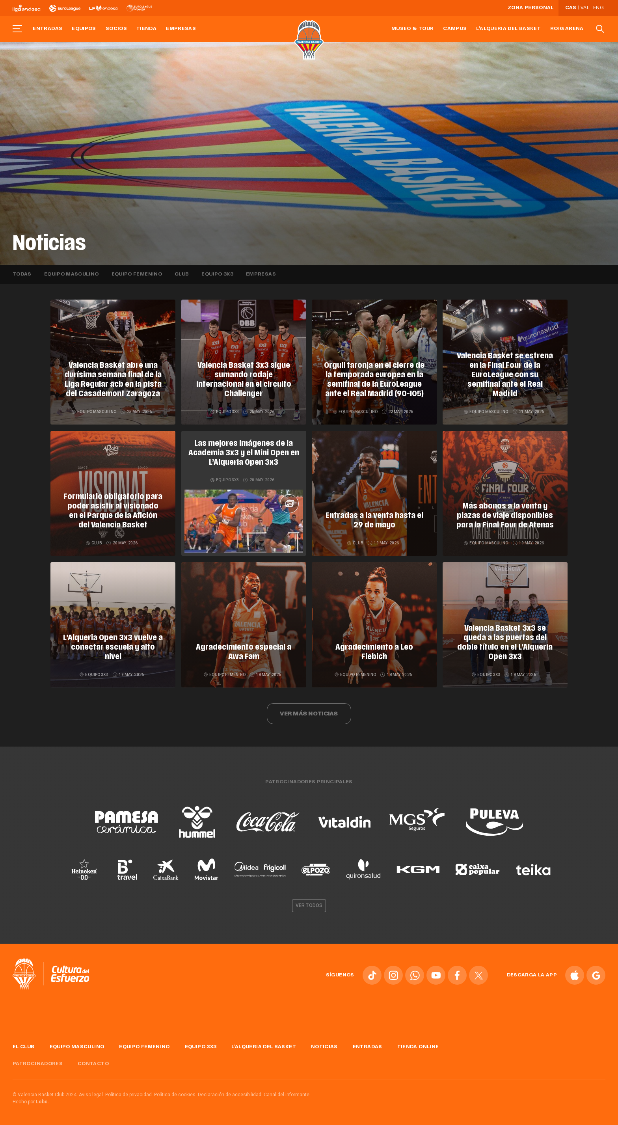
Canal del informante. (287, 1094)
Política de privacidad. (129, 1094)
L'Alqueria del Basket (508, 28)
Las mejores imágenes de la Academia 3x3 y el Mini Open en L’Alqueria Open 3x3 (243, 453)
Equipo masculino (71, 274)
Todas (22, 274)
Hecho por (31, 1102)
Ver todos (309, 905)
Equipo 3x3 (217, 274)
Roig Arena (567, 28)
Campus (455, 28)
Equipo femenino (137, 274)
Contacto (93, 1064)
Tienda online (418, 1047)
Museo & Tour (412, 28)
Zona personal (531, 8)
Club (182, 274)
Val (585, 8)
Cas (571, 8)
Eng (598, 8)
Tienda (146, 28)
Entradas (47, 28)
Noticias (324, 1047)
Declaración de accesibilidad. (230, 1094)
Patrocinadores (38, 1064)
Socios (116, 28)
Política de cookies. (175, 1094)
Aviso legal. (91, 1094)
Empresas (181, 28)
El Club (24, 1047)
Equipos (84, 28)
